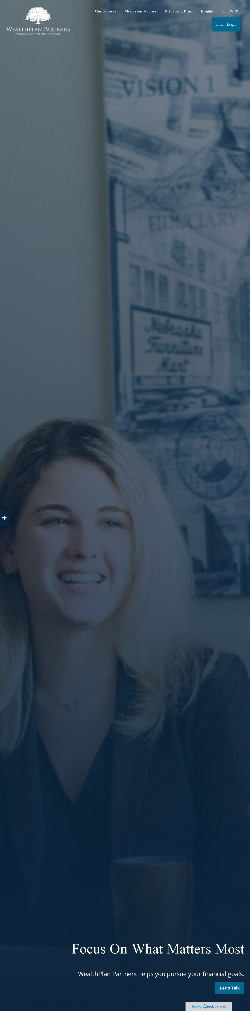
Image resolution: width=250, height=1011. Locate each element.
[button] (105, 11)
